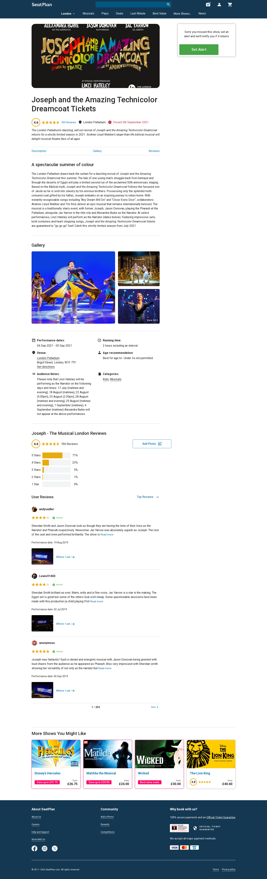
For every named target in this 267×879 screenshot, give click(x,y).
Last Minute (137, 13)
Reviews (154, 151)
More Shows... (182, 13)
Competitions (108, 831)
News (202, 13)
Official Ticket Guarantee (221, 816)
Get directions (46, 366)
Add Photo (131, 443)
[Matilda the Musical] (107, 773)
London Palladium (48, 358)
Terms (216, 869)
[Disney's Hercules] (56, 773)
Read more (107, 534)
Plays (105, 13)
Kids (106, 379)
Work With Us (39, 839)
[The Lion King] (211, 773)
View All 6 (152, 320)
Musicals (88, 13)
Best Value (159, 13)
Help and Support (42, 831)
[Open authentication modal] (219, 4)
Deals (119, 13)
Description (39, 151)
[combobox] (133, 4)
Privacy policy (228, 869)
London (68, 13)
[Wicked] (159, 773)
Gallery (97, 151)
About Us (37, 816)
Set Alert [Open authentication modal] (207, 51)
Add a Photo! (108, 816)
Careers (36, 823)
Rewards (106, 823)
